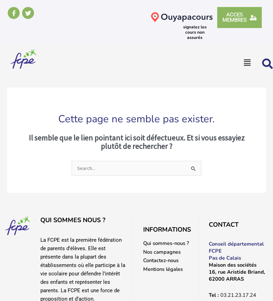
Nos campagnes (162, 251)
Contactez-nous (161, 260)
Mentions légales (163, 269)
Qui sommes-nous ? (166, 243)
